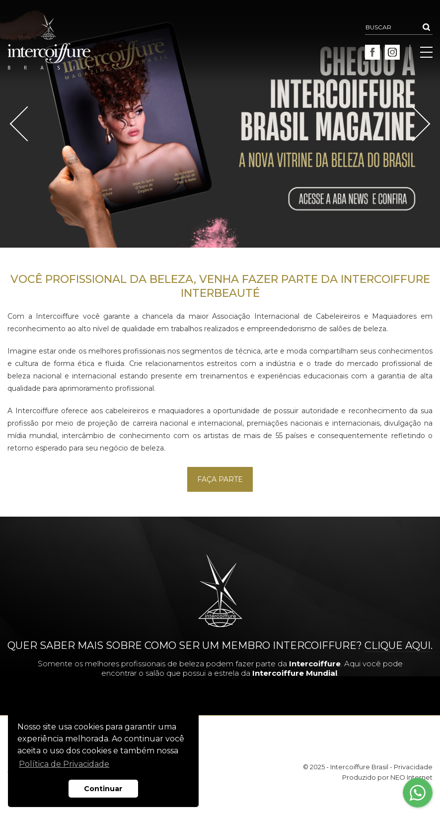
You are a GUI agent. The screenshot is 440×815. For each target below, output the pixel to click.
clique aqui (398, 645)
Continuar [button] (103, 788)
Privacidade (413, 767)
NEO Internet (411, 777)
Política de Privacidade (64, 764)
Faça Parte (220, 479)
